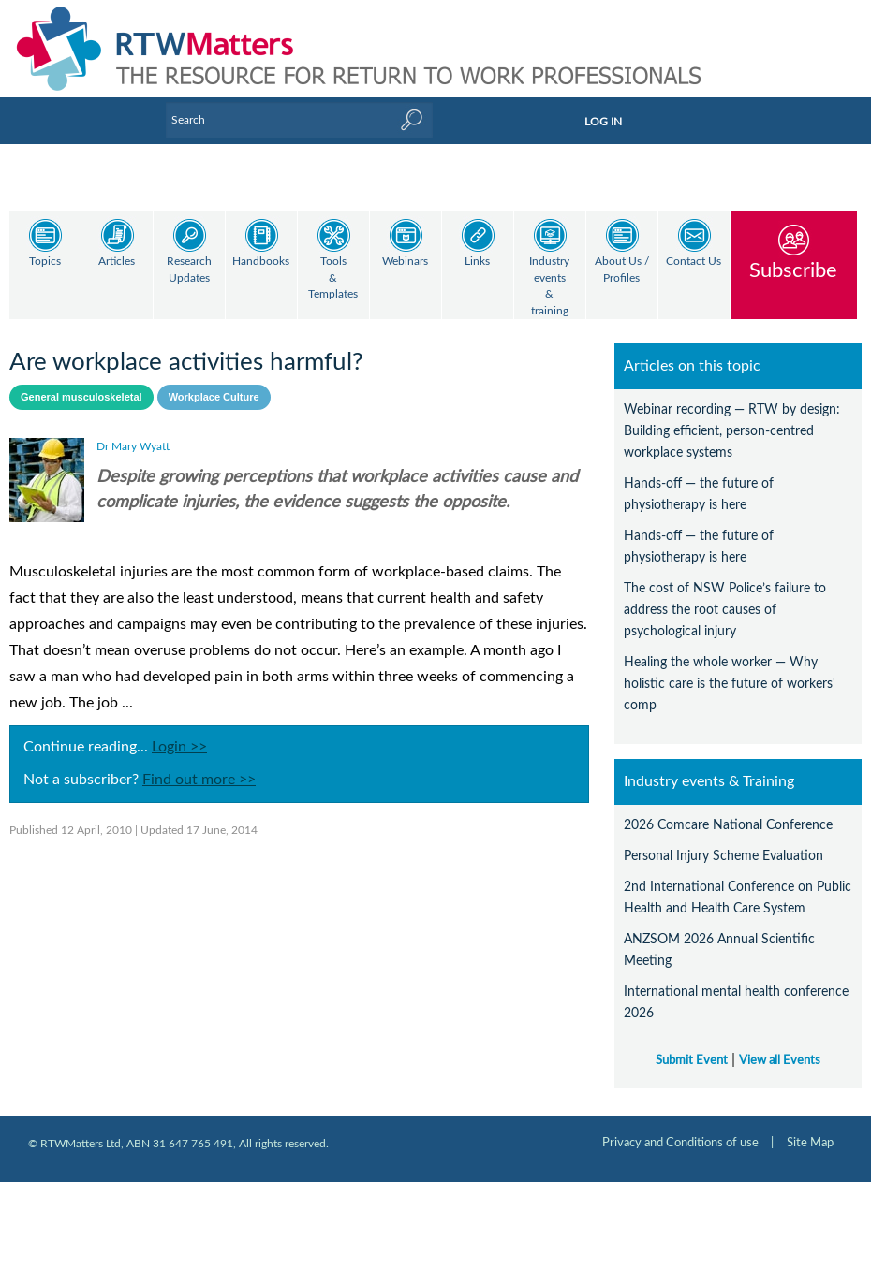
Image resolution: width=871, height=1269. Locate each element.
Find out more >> (199, 763)
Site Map (810, 1126)
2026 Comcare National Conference (728, 809)
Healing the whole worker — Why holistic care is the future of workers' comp (729, 667)
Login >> (179, 730)
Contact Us (693, 261)
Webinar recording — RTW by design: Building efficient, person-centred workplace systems (732, 415)
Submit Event (692, 1044)
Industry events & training (549, 286)
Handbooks (260, 261)
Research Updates (189, 270)
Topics (45, 261)
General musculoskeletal (81, 381)
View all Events (779, 1044)
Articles (116, 261)
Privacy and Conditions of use (680, 1126)
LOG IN (603, 121)
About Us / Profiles (622, 270)
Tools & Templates (333, 277)
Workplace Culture (214, 381)
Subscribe (793, 270)
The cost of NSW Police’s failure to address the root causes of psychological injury (725, 593)
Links (477, 261)
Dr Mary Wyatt (133, 430)
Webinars (405, 261)
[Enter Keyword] (299, 120)
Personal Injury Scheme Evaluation (723, 840)
